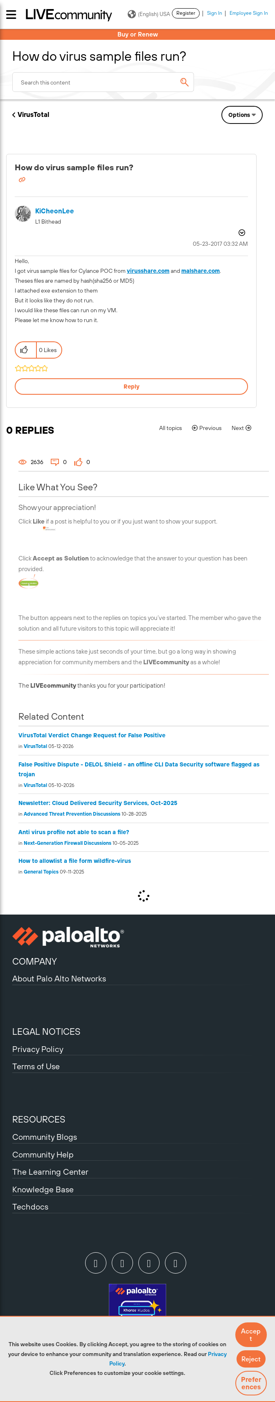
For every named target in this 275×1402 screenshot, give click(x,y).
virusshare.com (148, 271)
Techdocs (30, 1206)
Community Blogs (44, 1136)
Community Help (43, 1154)
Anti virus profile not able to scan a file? (73, 832)
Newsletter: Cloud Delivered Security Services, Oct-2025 (97, 803)
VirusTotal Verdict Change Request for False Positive (91, 735)
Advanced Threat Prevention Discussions (72, 814)
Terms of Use (36, 1066)
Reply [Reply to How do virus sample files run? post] (132, 386)
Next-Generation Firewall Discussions (67, 843)
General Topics (41, 872)
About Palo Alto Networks (59, 978)
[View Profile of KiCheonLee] (54, 211)
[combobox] (103, 82)
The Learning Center (50, 1171)
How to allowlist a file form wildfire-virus (74, 861)
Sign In (214, 13)
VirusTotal (33, 114)
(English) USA (149, 14)
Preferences (251, 1383)
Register (185, 13)
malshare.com (200, 271)
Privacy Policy (37, 1049)
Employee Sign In (249, 13)
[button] (251, 1334)
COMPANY (34, 961)
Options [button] (239, 115)
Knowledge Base (43, 1189)
